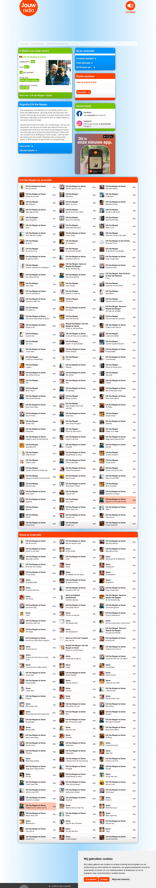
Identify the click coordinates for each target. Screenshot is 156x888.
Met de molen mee (113, 697)
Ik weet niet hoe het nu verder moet (37, 657)
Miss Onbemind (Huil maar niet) (37, 712)
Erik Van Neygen (38, 43)
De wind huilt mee (32, 588)
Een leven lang (116, 266)
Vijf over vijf (72, 492)
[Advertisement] (128, 84)
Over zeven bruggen (73, 422)
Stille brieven (32, 453)
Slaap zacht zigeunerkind (116, 437)
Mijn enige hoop (32, 705)
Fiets (118, 275)
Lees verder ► (27, 146)
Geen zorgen (72, 284)
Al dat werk (112, 195)
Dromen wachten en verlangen (37, 266)
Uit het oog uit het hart (114, 469)
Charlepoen (110, 565)
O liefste (69, 736)
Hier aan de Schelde (116, 308)
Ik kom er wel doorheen (77, 325)
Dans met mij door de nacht (116, 234)
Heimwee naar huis (36, 300)
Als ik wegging (32, 218)
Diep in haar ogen (116, 257)
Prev (3, 15)
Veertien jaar (32, 484)
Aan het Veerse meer (76, 187)
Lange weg (30, 689)
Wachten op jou (111, 806)
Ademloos (72, 195)
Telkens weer (32, 461)
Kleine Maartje (76, 350)
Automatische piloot (73, 226)
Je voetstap (110, 666)
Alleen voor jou (72, 203)
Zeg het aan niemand (74, 822)
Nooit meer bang (36, 405)
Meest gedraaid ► (84, 62)
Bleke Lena (112, 226)
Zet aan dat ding (72, 829)
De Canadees (72, 242)
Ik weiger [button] (104, 879)
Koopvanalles (116, 350)
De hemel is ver (32, 249)
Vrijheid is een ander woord (116, 500)
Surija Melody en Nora (76, 453)
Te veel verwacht (112, 453)
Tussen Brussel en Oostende (36, 469)
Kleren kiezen (111, 673)
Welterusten (30, 822)
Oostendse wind (112, 744)
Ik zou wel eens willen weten (36, 666)
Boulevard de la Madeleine (115, 557)
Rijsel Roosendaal (32, 759)
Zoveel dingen (71, 837)
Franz (28, 614)
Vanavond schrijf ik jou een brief (38, 476)
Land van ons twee (113, 681)
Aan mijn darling (116, 187)
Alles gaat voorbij (36, 210)
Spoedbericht (32, 445)
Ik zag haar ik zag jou (73, 657)
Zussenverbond (116, 523)
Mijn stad (112, 373)
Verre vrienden (112, 484)
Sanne (49, 95)
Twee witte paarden (76, 469)
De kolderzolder (31, 581)
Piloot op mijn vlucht (73, 430)
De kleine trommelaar (115, 249)
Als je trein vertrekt (73, 218)
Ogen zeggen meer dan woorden (74, 405)
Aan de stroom (36, 187)
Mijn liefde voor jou (36, 373)
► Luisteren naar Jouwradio (60, 886)
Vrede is (109, 798)
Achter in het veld (36, 195)
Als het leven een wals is (75, 210)
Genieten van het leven (114, 284)
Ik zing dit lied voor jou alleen (77, 334)
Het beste (72, 300)
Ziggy (108, 829)
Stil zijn (28, 775)
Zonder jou (72, 523)
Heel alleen (112, 292)
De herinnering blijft (73, 249)
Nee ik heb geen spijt (116, 389)
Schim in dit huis (76, 437)
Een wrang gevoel (76, 275)
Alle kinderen (32, 203)
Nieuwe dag (30, 728)
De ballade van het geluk (75, 573)
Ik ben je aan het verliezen (115, 317)
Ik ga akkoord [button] (91, 879)
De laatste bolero (36, 257)
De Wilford (109, 581)
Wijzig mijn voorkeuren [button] (120, 879)
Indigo (68, 666)
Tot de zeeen (112, 461)
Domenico (29, 597)
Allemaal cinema (116, 203)
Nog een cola (70, 728)
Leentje (69, 689)
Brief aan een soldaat (36, 234)
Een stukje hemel (36, 275)
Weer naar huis (111, 814)
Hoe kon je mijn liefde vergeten (37, 317)
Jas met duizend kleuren (115, 342)
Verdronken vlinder (76, 484)
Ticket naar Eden (76, 461)
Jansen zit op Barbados (74, 342)
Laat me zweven (72, 681)
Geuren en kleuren (73, 614)
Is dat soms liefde (112, 334)
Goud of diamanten (36, 292)
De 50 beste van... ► (86, 67)
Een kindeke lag (76, 266)
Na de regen (32, 389)
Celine (68, 565)
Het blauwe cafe (72, 621)
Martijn (68, 697)
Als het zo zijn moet (113, 210)
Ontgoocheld (112, 414)
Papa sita (109, 751)
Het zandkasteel (72, 630)
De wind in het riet (76, 257)
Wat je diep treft (76, 508)
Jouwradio (24, 43)
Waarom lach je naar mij (74, 806)
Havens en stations (73, 292)
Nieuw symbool (72, 397)
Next (153, 15)
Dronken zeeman (73, 597)
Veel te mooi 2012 (116, 476)
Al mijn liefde (70, 549)
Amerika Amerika (112, 218)
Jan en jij (32, 342)
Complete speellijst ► (86, 58)
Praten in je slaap (112, 430)
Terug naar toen (111, 775)
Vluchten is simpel (116, 492)
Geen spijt (32, 284)
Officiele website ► (29, 150)
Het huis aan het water (114, 300)
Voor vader (72, 500)
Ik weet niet (32, 334)
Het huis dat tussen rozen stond (118, 621)
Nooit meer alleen (116, 397)
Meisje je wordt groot (114, 365)
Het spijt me (32, 308)
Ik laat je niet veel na (116, 326)
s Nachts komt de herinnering (37, 437)
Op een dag (32, 422)
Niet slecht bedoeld (36, 397)
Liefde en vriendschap (34, 358)
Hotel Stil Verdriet (72, 317)
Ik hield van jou (31, 647)
